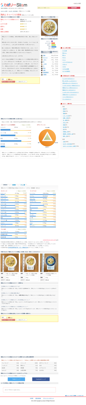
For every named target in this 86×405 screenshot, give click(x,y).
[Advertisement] (15, 101)
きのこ (64, 122)
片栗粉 (44, 74)
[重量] (4, 79)
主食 (64, 141)
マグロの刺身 (65, 69)
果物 (64, 113)
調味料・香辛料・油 (68, 134)
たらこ (64, 59)
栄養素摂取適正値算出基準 (49, 240)
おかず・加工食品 (67, 144)
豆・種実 (65, 120)
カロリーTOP (77, 3)
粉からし (64, 53)
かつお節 (64, 50)
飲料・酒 (65, 136)
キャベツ (45, 57)
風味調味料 (46, 72)
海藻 (64, 124)
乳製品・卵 (65, 131)
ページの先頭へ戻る (79, 395)
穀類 (64, 109)
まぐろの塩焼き (66, 71)
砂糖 (44, 70)
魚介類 (64, 127)
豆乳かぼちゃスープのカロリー (70, 83)
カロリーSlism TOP (70, 395)
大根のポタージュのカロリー (69, 94)
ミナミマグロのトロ (67, 62)
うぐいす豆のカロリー (67, 97)
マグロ (64, 66)
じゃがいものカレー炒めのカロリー (71, 85)
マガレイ (64, 64)
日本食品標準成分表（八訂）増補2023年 (18, 247)
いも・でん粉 (66, 115)
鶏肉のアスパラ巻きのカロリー (70, 87)
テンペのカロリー (66, 99)
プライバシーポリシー (48, 398)
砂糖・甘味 (65, 118)
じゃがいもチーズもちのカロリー (70, 92)
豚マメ (64, 55)
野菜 (64, 111)
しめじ (44, 59)
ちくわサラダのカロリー (68, 78)
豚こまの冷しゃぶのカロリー (69, 81)
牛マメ (64, 57)
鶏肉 (44, 55)
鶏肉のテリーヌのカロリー (69, 90)
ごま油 (44, 64)
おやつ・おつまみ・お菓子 (69, 146)
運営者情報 (38, 398)
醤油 (44, 68)
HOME (31, 398)
